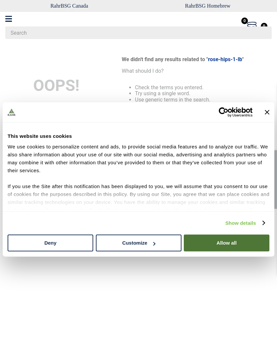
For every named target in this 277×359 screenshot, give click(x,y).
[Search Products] (263, 33)
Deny (50, 243)
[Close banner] (267, 112)
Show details (240, 223)
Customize (138, 243)
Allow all (227, 243)
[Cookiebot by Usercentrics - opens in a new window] (224, 112)
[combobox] (138, 32)
